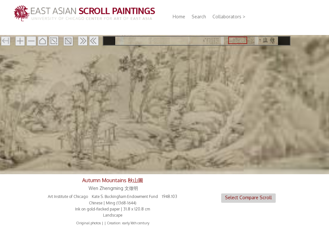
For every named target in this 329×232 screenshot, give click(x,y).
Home (179, 16)
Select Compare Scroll (248, 197)
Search (199, 16)
